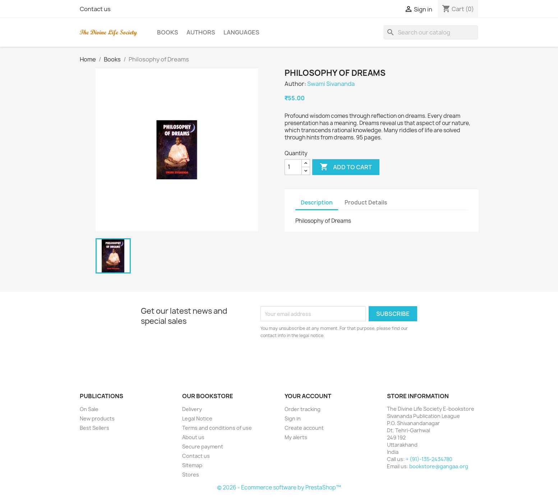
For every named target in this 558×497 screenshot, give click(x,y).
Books (167, 32)
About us (193, 437)
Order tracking (302, 409)
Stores (190, 474)
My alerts (296, 437)
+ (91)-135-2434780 (429, 459)
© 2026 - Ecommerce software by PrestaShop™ (279, 487)
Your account (308, 396)
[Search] (430, 32)
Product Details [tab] (366, 202)
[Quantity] (293, 167)
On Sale (89, 409)
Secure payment (202, 446)
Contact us (95, 9)
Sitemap (192, 465)
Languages (241, 32)
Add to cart (346, 167)
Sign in (293, 418)
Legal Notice (197, 418)
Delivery (192, 409)
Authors (200, 32)
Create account (304, 427)
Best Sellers (94, 427)
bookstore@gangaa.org (438, 466)
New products (97, 418)
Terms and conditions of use (217, 427)
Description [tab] (317, 202)
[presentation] (320, 359)
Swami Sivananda (331, 84)
